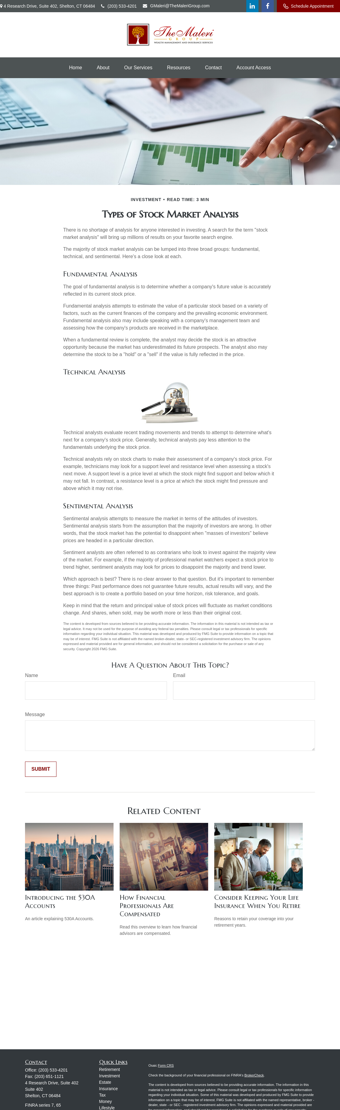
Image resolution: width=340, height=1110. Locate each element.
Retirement (109, 1069)
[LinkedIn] (252, 6)
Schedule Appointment (308, 6)
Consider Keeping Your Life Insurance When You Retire (257, 901)
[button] (75, 68)
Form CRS (166, 1065)
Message (35, 714)
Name (31, 675)
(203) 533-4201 (119, 6)
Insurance (108, 1088)
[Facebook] (268, 6)
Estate (105, 1082)
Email (179, 675)
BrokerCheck (254, 1075)
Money (105, 1101)
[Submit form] (40, 769)
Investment (109, 1075)
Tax (102, 1095)
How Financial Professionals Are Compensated (147, 905)
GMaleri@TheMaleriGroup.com (176, 5)
